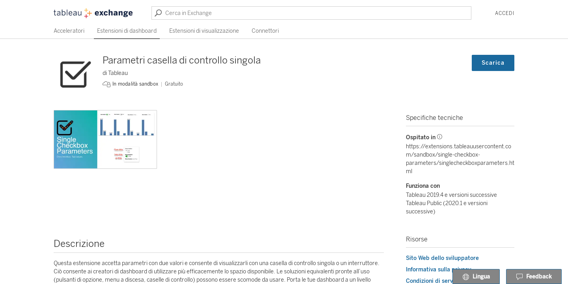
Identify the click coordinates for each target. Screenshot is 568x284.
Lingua (476, 276)
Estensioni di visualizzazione (204, 31)
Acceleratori (69, 31)
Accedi (504, 13)
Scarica (493, 63)
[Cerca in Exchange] (311, 13)
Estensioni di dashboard (127, 31)
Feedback (534, 276)
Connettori (265, 31)
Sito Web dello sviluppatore (442, 258)
